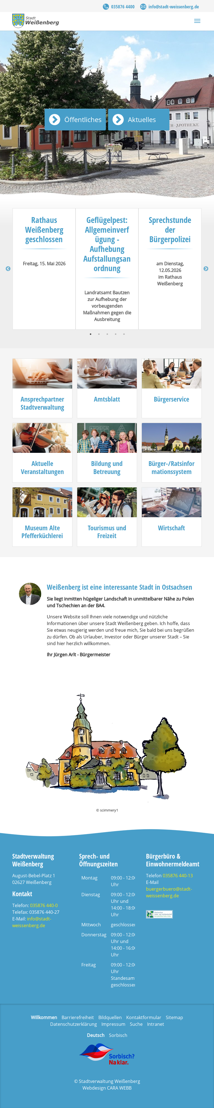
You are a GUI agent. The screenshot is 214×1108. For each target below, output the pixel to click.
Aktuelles (142, 119)
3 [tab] (107, 334)
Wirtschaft (171, 527)
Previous (8, 269)
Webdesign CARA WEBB (107, 1088)
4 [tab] (115, 334)
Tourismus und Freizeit (107, 531)
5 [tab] (124, 334)
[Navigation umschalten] (197, 21)
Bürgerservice (171, 399)
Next (206, 269)
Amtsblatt (107, 399)
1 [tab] (90, 334)
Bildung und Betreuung (107, 467)
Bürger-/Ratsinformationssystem (171, 467)
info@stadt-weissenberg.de (174, 6)
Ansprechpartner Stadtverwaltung (42, 403)
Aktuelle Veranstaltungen (42, 467)
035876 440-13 (178, 876)
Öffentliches (82, 119)
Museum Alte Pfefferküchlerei (42, 531)
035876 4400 (123, 6)
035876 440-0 (44, 905)
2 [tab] (99, 334)
